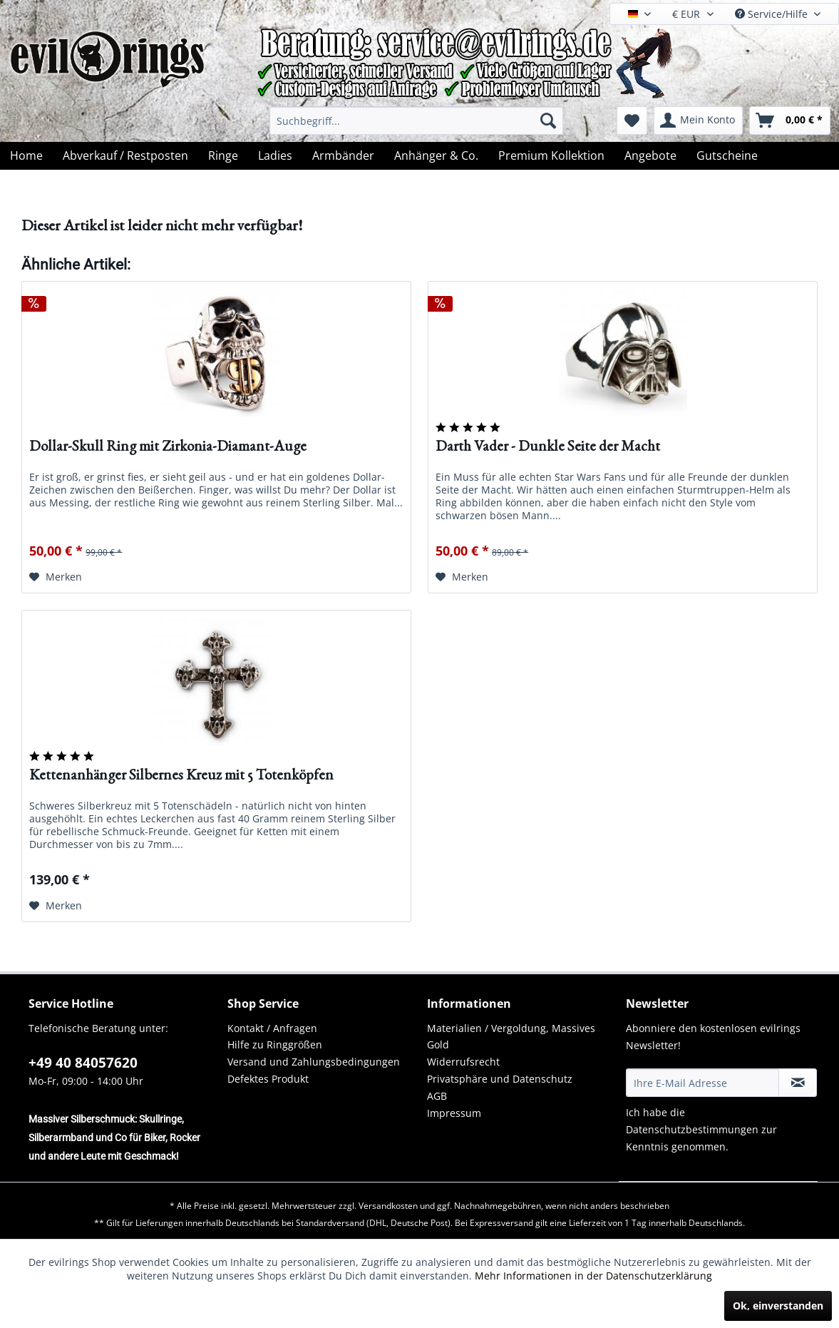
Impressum (454, 1113)
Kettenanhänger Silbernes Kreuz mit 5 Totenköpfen (181, 775)
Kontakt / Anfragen (272, 1028)
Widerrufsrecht (463, 1061)
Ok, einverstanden (778, 1305)
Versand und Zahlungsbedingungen (313, 1061)
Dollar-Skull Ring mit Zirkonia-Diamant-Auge (168, 447)
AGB (437, 1096)
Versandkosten (388, 1206)
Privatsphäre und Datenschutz (499, 1079)
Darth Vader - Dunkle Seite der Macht (548, 447)
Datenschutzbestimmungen (692, 1129)
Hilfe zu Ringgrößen (274, 1044)
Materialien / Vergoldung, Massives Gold (511, 1036)
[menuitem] (416, 120)
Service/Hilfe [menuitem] (772, 14)
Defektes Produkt (268, 1079)
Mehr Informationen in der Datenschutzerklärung (593, 1275)
